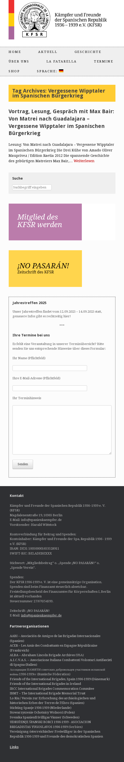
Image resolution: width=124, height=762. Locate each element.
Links (14, 747)
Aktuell (47, 52)
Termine (103, 61)
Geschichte (88, 52)
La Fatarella (61, 61)
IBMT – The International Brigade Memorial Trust (47, 693)
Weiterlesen (84, 161)
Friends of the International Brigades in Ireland (45, 684)
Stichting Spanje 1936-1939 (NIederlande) (40, 708)
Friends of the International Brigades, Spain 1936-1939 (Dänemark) (60, 679)
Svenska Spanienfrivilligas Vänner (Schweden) (44, 717)
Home (15, 52)
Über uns (19, 61)
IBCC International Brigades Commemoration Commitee (52, 688)
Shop (14, 71)
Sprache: (50, 71)
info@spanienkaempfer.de (41, 615)
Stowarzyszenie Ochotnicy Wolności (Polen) (42, 712)
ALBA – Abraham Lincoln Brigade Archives (42, 655)
